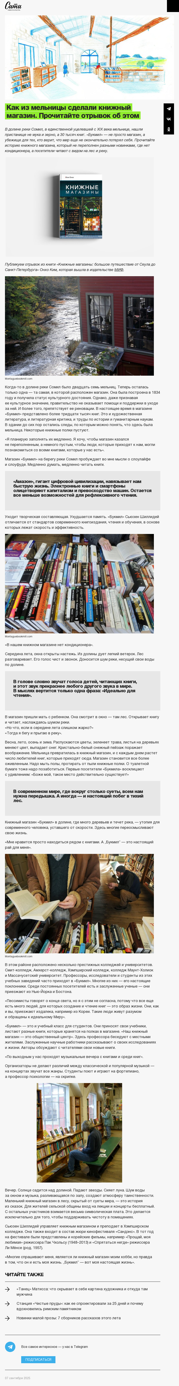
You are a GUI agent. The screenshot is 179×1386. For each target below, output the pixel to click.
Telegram (169, 108)
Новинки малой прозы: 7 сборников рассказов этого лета (69, 1318)
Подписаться (38, 1359)
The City (13, 6)
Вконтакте (169, 119)
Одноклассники (169, 129)
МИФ (118, 270)
